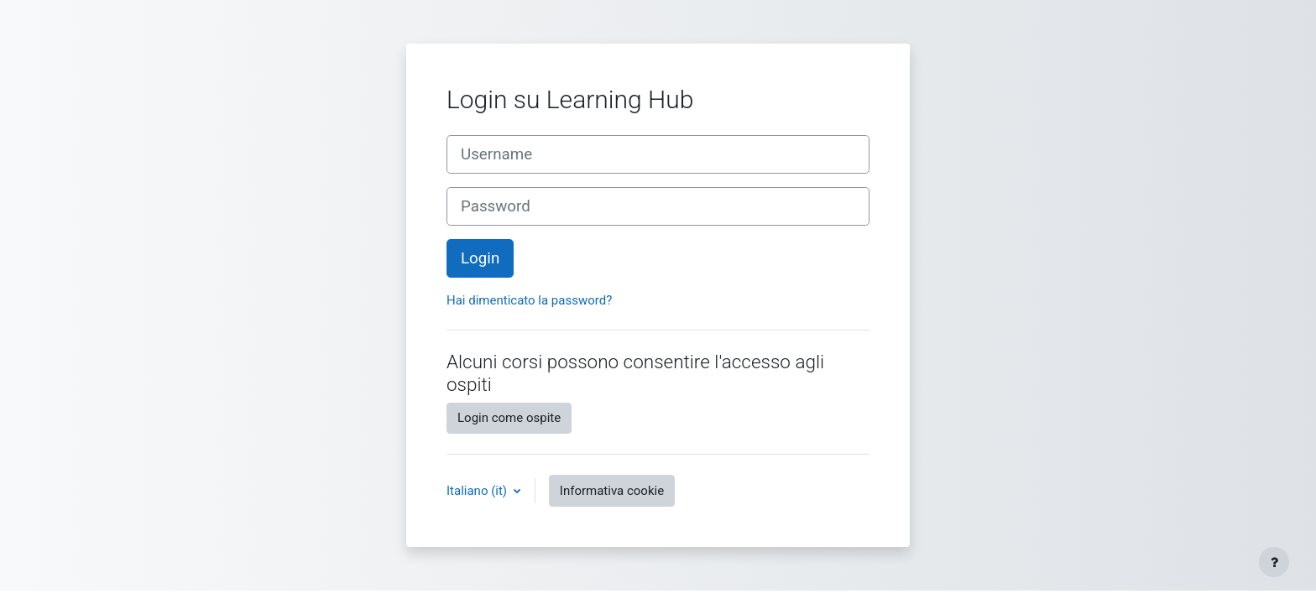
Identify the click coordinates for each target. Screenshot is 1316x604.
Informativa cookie (612, 490)
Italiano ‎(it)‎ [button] (478, 490)
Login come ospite (509, 417)
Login (480, 258)
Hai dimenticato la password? (529, 300)
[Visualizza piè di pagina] (1274, 562)
